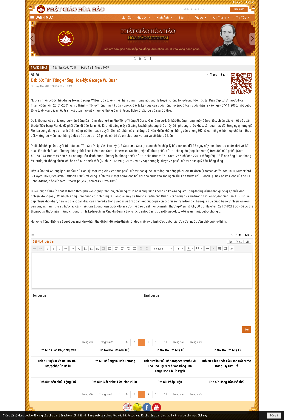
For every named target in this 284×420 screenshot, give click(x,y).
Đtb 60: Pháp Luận (170, 382)
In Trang (33, 235)
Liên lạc (237, 2)
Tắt (230, 241)
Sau (223, 74)
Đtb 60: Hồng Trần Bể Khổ (226, 382)
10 (156, 342)
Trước (213, 74)
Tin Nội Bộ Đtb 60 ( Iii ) (114, 350)
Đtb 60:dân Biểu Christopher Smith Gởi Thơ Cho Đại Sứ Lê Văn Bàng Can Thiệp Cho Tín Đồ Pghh (170, 366)
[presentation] (61, 315)
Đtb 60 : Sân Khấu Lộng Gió (58, 382)
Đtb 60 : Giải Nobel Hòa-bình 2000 (114, 382)
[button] (144, 17)
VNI (247, 241)
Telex (239, 241)
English (250, 2)
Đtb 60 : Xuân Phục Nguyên (57, 350)
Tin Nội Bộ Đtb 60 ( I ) (226, 350)
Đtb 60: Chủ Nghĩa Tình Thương (114, 361)
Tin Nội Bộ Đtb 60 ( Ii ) (169, 350)
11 (165, 342)
